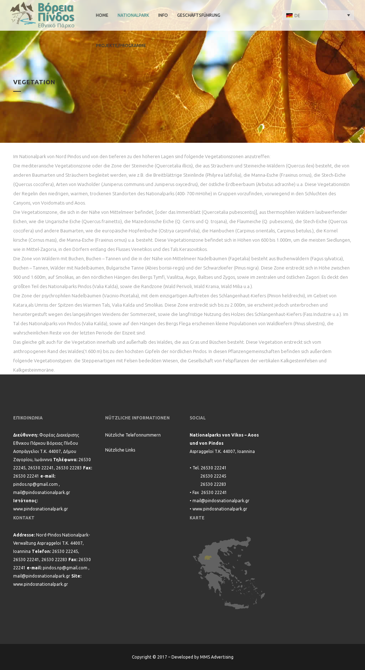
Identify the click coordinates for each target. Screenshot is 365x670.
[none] (318, 15)
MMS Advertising (216, 657)
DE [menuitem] (297, 15)
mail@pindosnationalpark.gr (41, 492)
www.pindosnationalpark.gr (40, 509)
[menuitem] (318, 15)
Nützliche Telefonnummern (133, 435)
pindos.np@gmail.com (35, 484)
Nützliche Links (120, 450)
